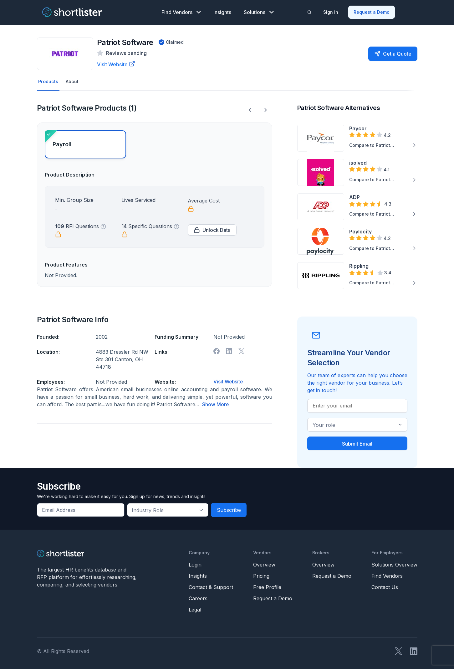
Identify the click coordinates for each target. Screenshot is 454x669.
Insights (222, 11)
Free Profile (267, 586)
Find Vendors (181, 11)
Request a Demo (372, 11)
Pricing (261, 575)
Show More (215, 403)
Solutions (259, 11)
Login (195, 564)
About (74, 80)
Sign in (331, 11)
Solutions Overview (394, 564)
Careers (198, 597)
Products (48, 80)
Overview (264, 564)
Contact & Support (211, 586)
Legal (195, 609)
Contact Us (384, 586)
